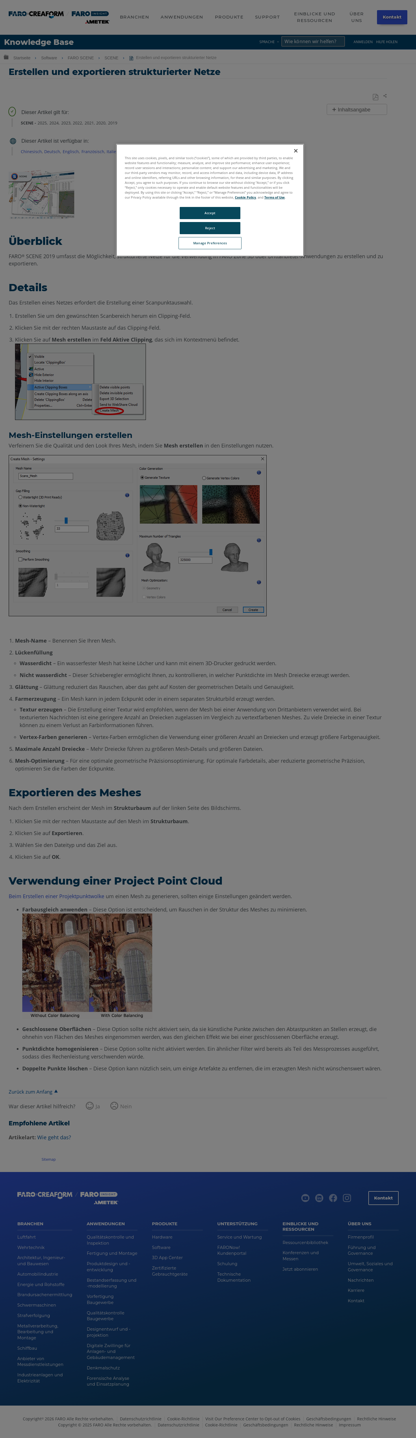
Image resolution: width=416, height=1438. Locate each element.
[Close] (295, 150)
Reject (210, 228)
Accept (210, 213)
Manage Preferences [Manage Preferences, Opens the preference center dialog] (210, 243)
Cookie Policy (245, 197)
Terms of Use (274, 197)
